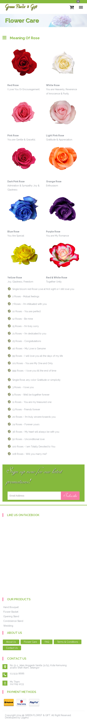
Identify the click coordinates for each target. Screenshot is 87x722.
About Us (11, 642)
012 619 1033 (17, 684)
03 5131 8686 (17, 673)
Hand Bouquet (11, 607)
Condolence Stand (13, 621)
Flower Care (30, 642)
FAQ (47, 642)
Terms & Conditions (67, 642)
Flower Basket (10, 611)
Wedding (8, 625)
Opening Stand (11, 616)
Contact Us (12, 648)
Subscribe (70, 495)
